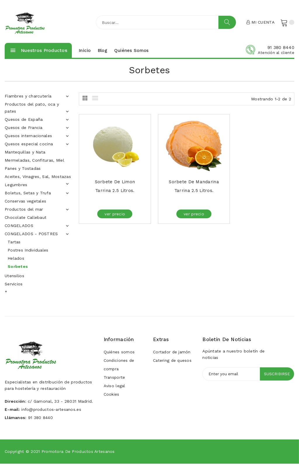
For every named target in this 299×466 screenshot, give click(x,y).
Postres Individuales (28, 252)
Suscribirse (276, 376)
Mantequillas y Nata (25, 154)
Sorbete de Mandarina (186, 184)
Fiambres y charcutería (28, 98)
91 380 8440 (280, 49)
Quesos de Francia (24, 130)
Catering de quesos (172, 363)
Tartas (14, 244)
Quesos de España (24, 121)
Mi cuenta (260, 23)
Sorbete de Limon (112, 184)
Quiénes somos (131, 52)
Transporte (115, 380)
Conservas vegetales (25, 203)
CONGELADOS (19, 228)
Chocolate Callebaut (25, 219)
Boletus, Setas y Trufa (28, 195)
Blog (102, 52)
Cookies (111, 398)
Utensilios (14, 278)
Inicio (85, 52)
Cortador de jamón (172, 354)
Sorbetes (18, 268)
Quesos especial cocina (29, 146)
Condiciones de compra (119, 367)
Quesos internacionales (28, 138)
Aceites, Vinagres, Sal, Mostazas (38, 179)
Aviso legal (115, 389)
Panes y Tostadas (23, 170)
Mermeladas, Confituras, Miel (34, 162)
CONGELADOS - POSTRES (31, 236)
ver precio (112, 216)
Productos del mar (24, 211)
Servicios (14, 286)
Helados (16, 260)
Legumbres (16, 187)
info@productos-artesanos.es (52, 411)
